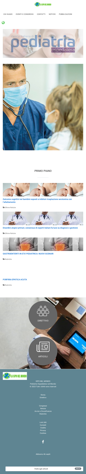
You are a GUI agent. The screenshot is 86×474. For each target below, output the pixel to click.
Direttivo (43, 397)
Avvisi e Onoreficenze (43, 411)
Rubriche (43, 414)
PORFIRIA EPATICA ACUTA (15, 279)
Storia (43, 395)
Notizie (43, 408)
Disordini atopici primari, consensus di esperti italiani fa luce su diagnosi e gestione (40, 228)
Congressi (43, 406)
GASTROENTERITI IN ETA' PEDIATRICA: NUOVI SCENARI (28, 254)
